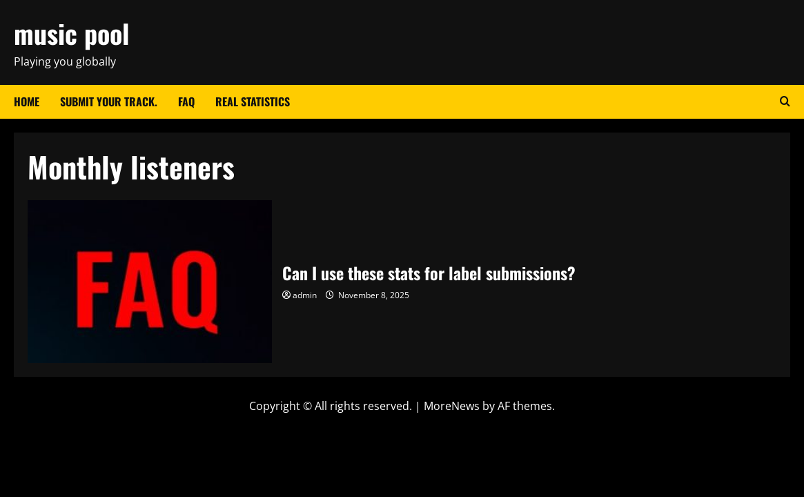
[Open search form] (785, 101)
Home (26, 101)
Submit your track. (108, 101)
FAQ (186, 101)
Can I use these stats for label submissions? (150, 281)
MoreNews (452, 405)
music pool (71, 33)
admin (305, 295)
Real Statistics (252, 101)
